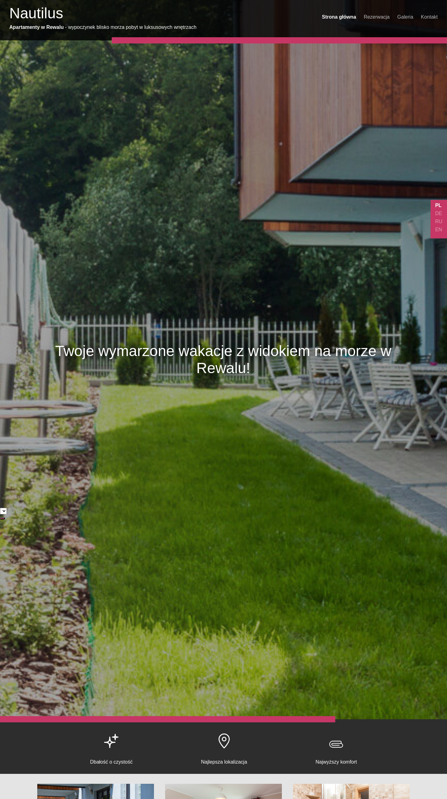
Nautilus (36, 13)
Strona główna (339, 17)
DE (438, 213)
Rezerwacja (377, 17)
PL (438, 205)
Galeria (405, 17)
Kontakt (429, 17)
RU (438, 221)
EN (438, 229)
